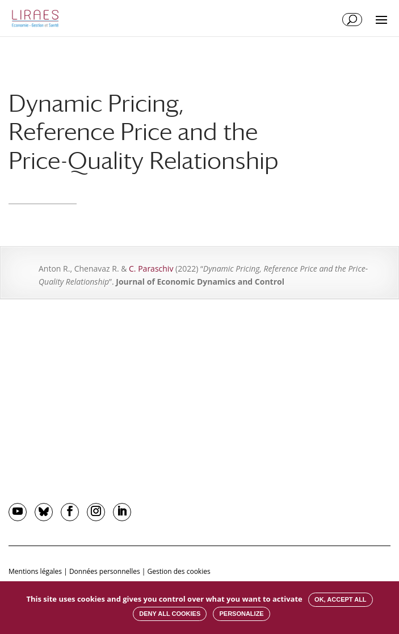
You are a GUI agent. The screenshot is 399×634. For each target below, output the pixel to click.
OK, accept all (340, 599)
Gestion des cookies (179, 571)
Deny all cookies (169, 613)
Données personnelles (104, 571)
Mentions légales (35, 571)
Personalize (241, 613)
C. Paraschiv (151, 268)
